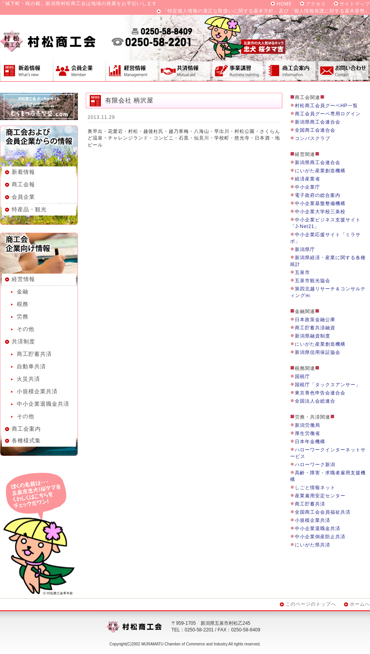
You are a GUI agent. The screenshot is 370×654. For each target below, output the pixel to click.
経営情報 (132, 69)
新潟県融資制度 (312, 336)
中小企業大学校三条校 (320, 211)
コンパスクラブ (312, 138)
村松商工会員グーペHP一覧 (326, 105)
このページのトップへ (310, 604)
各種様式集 (26, 440)
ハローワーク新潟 (315, 464)
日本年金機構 (310, 441)
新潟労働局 (307, 425)
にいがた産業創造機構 (320, 170)
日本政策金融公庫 (315, 319)
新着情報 (26, 69)
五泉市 (302, 272)
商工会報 (23, 184)
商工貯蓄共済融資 (315, 328)
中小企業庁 (307, 187)
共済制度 (185, 69)
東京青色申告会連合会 (320, 393)
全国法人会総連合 (315, 401)
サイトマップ (355, 4)
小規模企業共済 (37, 391)
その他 (25, 329)
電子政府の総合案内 (317, 195)
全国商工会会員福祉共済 (323, 512)
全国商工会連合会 (315, 130)
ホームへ (360, 604)
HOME (284, 4)
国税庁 (302, 376)
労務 (22, 316)
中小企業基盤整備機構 (320, 203)
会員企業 (79, 69)
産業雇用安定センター (320, 495)
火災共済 (28, 379)
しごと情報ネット (315, 487)
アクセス (316, 4)
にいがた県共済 (312, 545)
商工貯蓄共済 (34, 354)
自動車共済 (31, 366)
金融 (22, 291)
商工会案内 (290, 69)
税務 (22, 304)
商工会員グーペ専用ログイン (328, 114)
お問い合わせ (343, 69)
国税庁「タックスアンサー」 (328, 384)
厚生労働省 (307, 433)
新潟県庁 (305, 249)
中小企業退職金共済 (43, 404)
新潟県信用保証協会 (317, 352)
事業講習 (237, 69)
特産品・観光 (29, 209)
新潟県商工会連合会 (317, 122)
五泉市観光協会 (312, 280)
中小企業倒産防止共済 (320, 536)
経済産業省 (307, 179)
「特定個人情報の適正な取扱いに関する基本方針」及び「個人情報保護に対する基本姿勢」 (266, 11)
